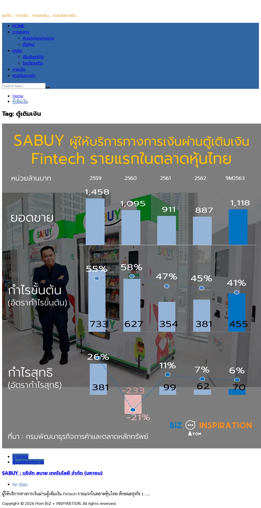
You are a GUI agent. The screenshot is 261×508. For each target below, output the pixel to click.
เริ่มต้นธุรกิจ (33, 57)
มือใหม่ (28, 44)
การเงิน (18, 69)
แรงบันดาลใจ (23, 76)
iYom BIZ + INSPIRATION (25, 5)
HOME (18, 26)
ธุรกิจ (17, 51)
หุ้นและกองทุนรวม (38, 38)
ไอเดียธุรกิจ (33, 63)
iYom (23, 484)
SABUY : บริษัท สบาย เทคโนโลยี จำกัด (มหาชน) (52, 473)
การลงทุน (20, 32)
